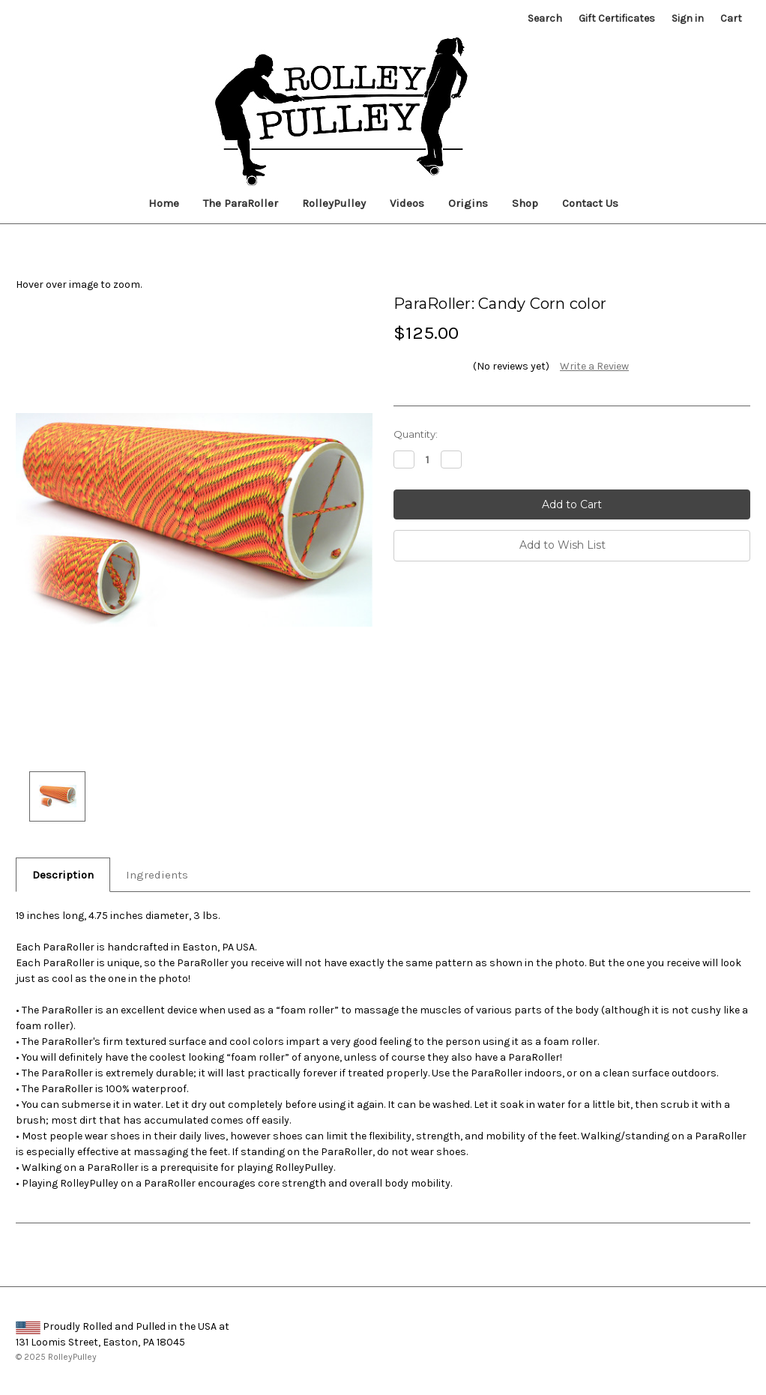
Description (63, 875)
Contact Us (590, 203)
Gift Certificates (617, 18)
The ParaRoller (240, 203)
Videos (407, 203)
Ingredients (157, 875)
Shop (525, 203)
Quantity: (415, 434)
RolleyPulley (334, 203)
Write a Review (594, 366)
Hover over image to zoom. (79, 284)
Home (163, 203)
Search (545, 18)
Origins (468, 203)
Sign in (688, 18)
